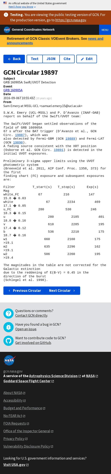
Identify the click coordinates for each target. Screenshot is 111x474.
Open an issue (25, 329)
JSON (51, 58)
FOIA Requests (14, 423)
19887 (20, 135)
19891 (59, 150)
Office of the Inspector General (26, 431)
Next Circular (62, 290)
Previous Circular (24, 290)
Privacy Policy (13, 438)
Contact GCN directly (31, 315)
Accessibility (13, 400)
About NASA (12, 392)
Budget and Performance (22, 408)
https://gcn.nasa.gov (70, 20)
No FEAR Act (12, 415)
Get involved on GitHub (33, 342)
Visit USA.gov (14, 464)
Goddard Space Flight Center (27, 381)
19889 (70, 139)
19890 (18, 142)
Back (14, 58)
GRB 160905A (13, 90)
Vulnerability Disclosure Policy (26, 446)
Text (34, 58)
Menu (105, 30)
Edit (87, 58)
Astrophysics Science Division (53, 376)
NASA (90, 376)
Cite (67, 58)
